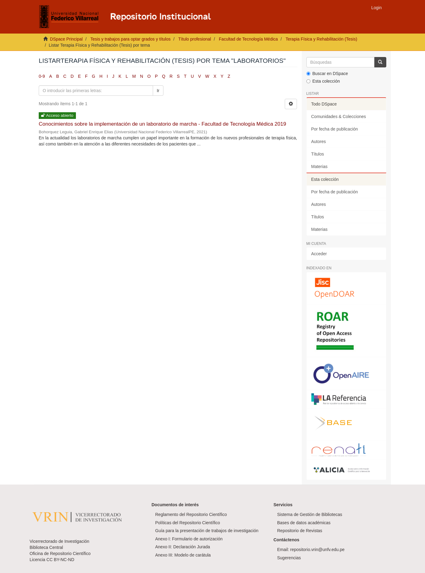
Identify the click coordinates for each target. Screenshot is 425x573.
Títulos (317, 154)
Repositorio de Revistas (299, 530)
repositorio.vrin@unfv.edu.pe (317, 549)
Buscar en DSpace (327, 73)
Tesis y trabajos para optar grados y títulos (130, 39)
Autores (318, 141)
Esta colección (323, 81)
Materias (319, 166)
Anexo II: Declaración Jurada (182, 546)
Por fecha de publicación (334, 129)
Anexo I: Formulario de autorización (189, 538)
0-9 (42, 76)
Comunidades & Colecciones (338, 116)
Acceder (319, 253)
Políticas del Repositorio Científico (187, 522)
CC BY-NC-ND (60, 559)
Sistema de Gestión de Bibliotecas (309, 514)
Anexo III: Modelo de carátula (183, 555)
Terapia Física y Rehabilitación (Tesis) (321, 39)
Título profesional (194, 39)
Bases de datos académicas (303, 522)
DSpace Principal (66, 39)
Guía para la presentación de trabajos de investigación (207, 530)
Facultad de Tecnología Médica (248, 39)
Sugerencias (289, 557)
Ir (158, 90)
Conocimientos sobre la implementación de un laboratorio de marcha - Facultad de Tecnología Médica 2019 (162, 124)
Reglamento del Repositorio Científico (191, 514)
